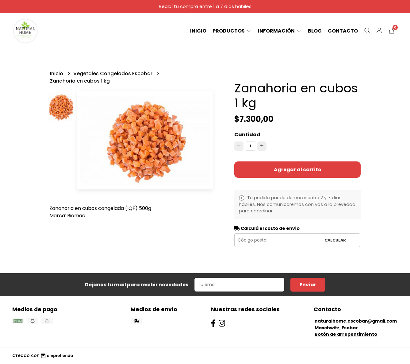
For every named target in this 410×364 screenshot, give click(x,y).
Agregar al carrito (297, 169)
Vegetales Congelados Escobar (113, 73)
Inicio (198, 30)
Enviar (308, 284)
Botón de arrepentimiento (346, 334)
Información (280, 30)
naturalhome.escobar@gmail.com (356, 321)
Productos (232, 30)
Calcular (335, 240)
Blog (315, 30)
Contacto (343, 30)
